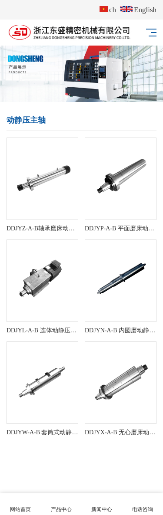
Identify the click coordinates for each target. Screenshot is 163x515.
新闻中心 (102, 504)
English (138, 10)
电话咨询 (142, 504)
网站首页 (20, 504)
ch (108, 10)
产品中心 (61, 504)
